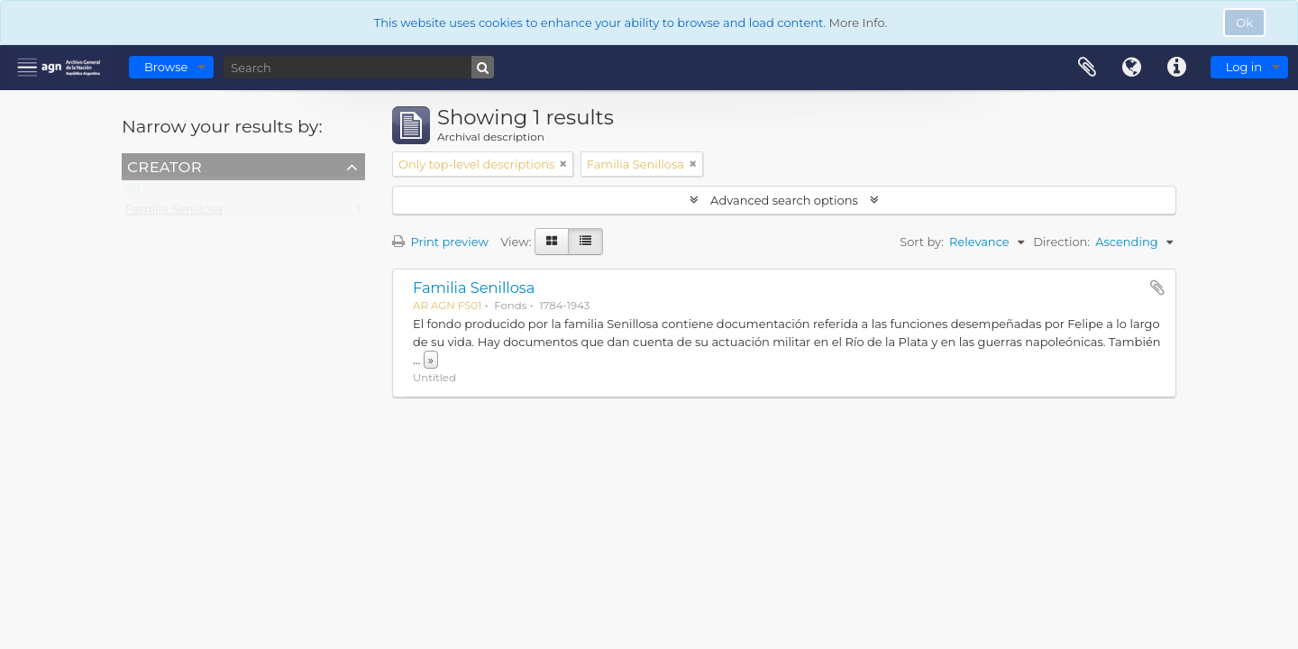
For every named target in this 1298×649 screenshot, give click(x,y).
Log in (1244, 66)
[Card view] (552, 241)
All (132, 191)
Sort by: (922, 241)
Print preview (440, 241)
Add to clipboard (1157, 288)
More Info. (858, 22)
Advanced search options (785, 200)
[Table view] (585, 241)
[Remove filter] (563, 164)
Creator (164, 166)
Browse (165, 66)
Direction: (1061, 241)
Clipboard (1087, 67)
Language (1132, 67)
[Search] (359, 67)
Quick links (1177, 67)
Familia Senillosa (174, 213)
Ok (1244, 22)
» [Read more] (431, 359)
